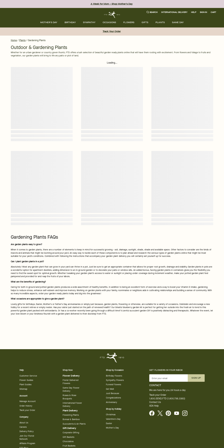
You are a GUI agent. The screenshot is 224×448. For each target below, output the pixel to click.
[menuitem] (49, 22)
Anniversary (111, 402)
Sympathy (89, 22)
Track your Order (27, 410)
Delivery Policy (26, 431)
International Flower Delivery (72, 405)
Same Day (178, 22)
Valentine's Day (113, 419)
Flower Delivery (71, 375)
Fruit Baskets (69, 445)
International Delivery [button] (174, 12)
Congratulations (113, 397)
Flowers (128, 22)
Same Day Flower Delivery (71, 389)
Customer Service (28, 375)
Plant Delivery (70, 410)
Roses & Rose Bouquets (69, 397)
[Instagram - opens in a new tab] (186, 413)
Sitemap (23, 389)
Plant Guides (25, 384)
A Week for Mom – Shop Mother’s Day (112, 4)
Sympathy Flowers (115, 380)
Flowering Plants (71, 415)
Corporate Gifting (71, 432)
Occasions (109, 22)
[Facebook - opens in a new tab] (153, 413)
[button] (152, 12)
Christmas (111, 414)
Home (14, 40)
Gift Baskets (68, 437)
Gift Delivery (69, 428)
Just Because (112, 393)
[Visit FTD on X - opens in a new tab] (161, 413)
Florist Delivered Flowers (70, 382)
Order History (25, 405)
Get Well (110, 389)
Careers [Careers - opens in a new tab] (23, 427)
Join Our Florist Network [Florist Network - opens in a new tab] (26, 437)
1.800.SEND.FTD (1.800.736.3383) (167, 398)
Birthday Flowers (114, 375)
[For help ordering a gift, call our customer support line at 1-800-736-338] (112, 15)
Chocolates (68, 441)
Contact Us (155, 402)
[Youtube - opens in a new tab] (178, 413)
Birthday (70, 22)
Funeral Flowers (113, 384)
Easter (109, 423)
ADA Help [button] (154, 406)
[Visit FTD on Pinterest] (169, 413)
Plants (160, 22)
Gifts (145, 22)
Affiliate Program (27, 443)
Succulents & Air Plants (74, 423)
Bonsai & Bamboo (71, 419)
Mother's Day (48, 22)
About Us (23, 422)
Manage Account (27, 401)
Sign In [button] (203, 12)
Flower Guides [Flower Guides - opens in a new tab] (26, 380)
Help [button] (193, 12)
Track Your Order (112, 31)
